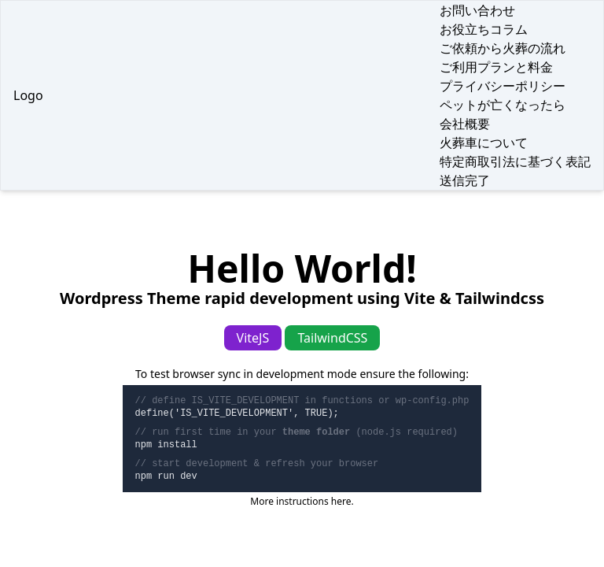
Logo (28, 95)
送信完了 (465, 180)
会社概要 (465, 123)
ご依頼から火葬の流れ (502, 48)
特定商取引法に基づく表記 (515, 161)
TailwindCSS (332, 337)
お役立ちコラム (484, 29)
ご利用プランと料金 (496, 67)
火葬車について (484, 142)
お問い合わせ (477, 10)
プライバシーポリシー (502, 85)
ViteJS (253, 337)
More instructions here (300, 501)
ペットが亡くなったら (502, 104)
